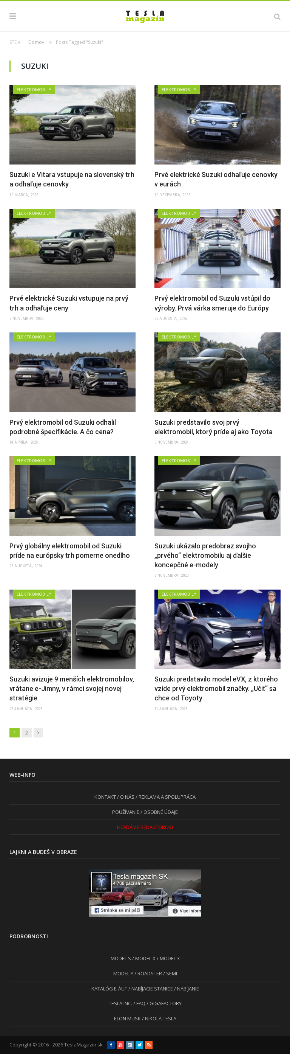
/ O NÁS (125, 796)
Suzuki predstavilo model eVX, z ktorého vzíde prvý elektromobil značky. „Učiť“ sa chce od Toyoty (216, 688)
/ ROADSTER (147, 973)
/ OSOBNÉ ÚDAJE (158, 812)
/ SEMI (169, 973)
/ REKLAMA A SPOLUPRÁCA (165, 796)
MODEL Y (123, 973)
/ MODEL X (143, 958)
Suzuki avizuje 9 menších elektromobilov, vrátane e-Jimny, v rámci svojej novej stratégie (71, 688)
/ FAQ (138, 1003)
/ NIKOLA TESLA (158, 1018)
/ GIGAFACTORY (163, 1003)
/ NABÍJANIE (186, 988)
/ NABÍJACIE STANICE (150, 988)
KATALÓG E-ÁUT (109, 988)
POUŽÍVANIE (125, 812)
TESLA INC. (120, 1003)
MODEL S (121, 958)
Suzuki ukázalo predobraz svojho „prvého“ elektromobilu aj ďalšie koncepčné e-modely (205, 555)
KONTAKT (105, 796)
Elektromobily (34, 89)
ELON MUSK (127, 1018)
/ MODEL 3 (168, 958)
